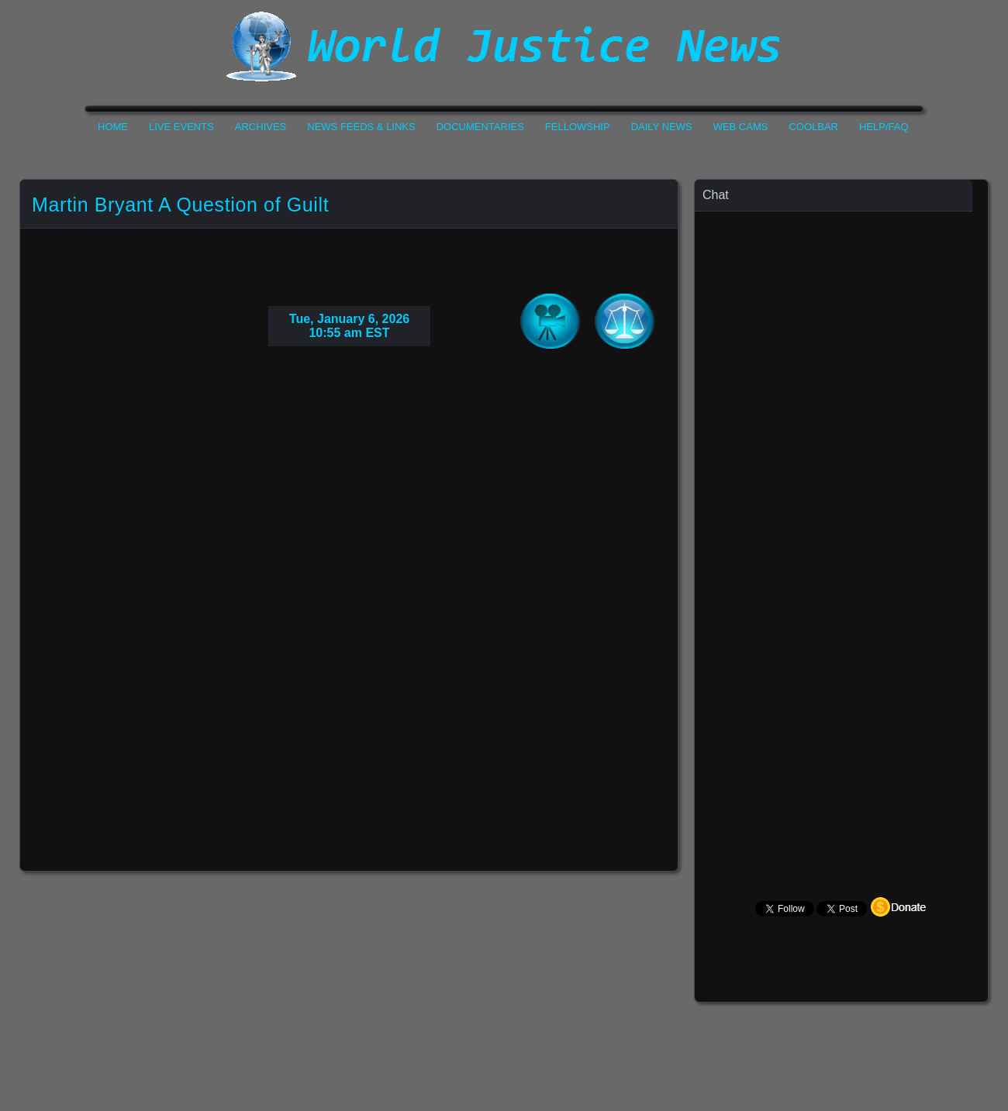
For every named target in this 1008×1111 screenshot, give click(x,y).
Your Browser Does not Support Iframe (842, 515)
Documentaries (480, 126)
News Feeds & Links (361, 126)
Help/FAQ (884, 126)
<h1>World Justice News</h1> (504, 46)
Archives (260, 126)
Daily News (661, 126)
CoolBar (813, 126)
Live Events (181, 126)
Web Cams (740, 126)
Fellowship (577, 126)
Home (113, 126)
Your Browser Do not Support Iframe (349, 585)
